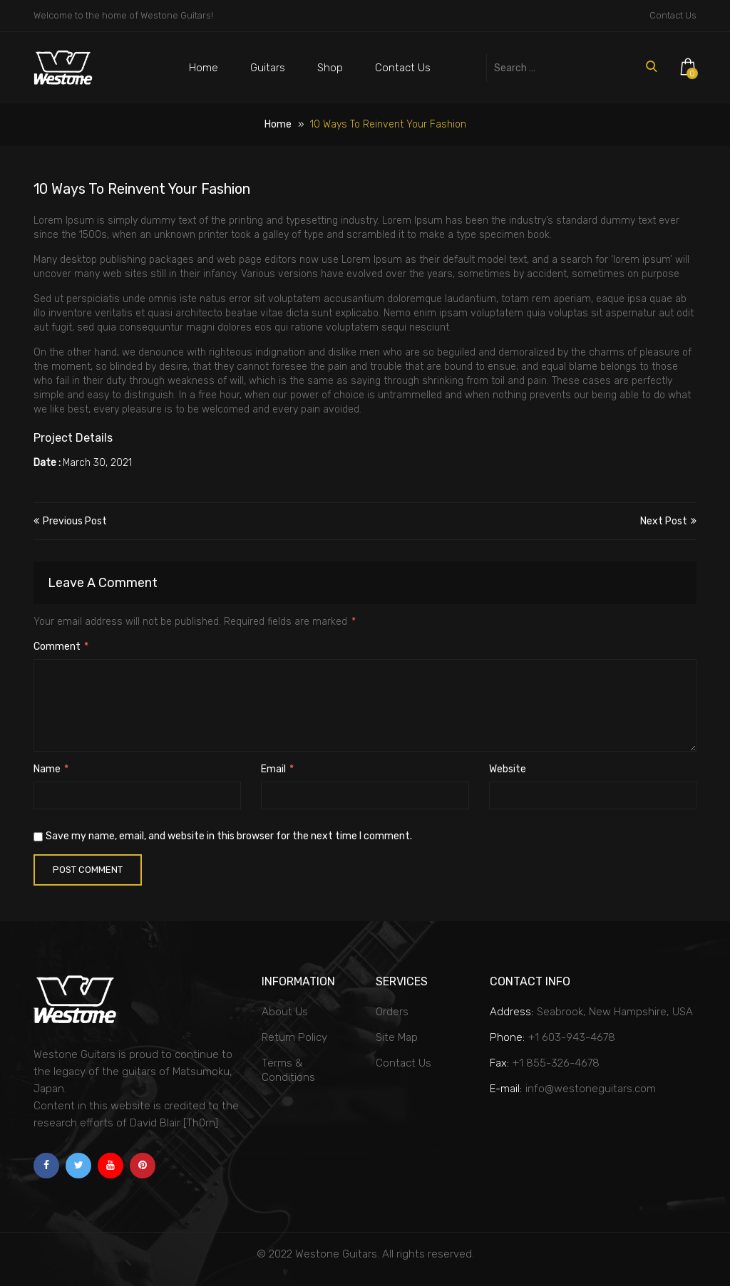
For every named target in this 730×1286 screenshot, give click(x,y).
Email (277, 769)
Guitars (267, 67)
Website (507, 769)
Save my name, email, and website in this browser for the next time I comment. (229, 836)
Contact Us (672, 15)
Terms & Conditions (288, 1070)
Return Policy (294, 1037)
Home (203, 67)
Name (51, 769)
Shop (330, 67)
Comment (61, 647)
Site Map (397, 1037)
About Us (285, 1011)
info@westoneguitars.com (590, 1088)
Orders (392, 1011)
